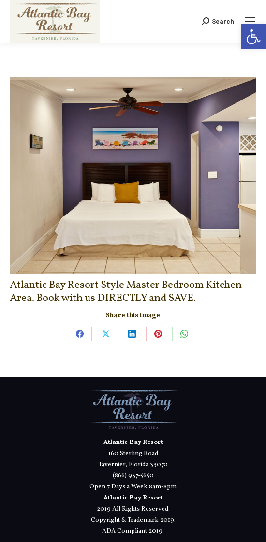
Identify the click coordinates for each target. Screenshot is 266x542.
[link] (253, 36)
